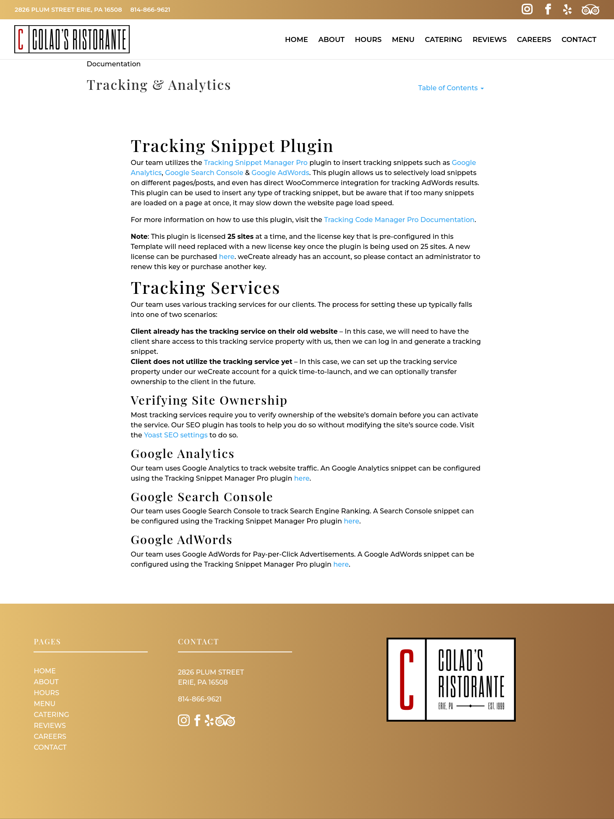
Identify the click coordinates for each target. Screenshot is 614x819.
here (227, 257)
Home (296, 39)
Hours (368, 39)
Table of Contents (451, 88)
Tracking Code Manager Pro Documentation (399, 220)
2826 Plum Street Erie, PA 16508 (68, 9)
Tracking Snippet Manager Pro (256, 163)
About (331, 39)
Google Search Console (204, 173)
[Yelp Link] (567, 9)
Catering (443, 39)
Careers (534, 39)
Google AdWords (280, 173)
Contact (579, 39)
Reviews (490, 39)
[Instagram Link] (527, 9)
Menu (403, 39)
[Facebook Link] (548, 9)
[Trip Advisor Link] (590, 9)
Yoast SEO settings (176, 435)
